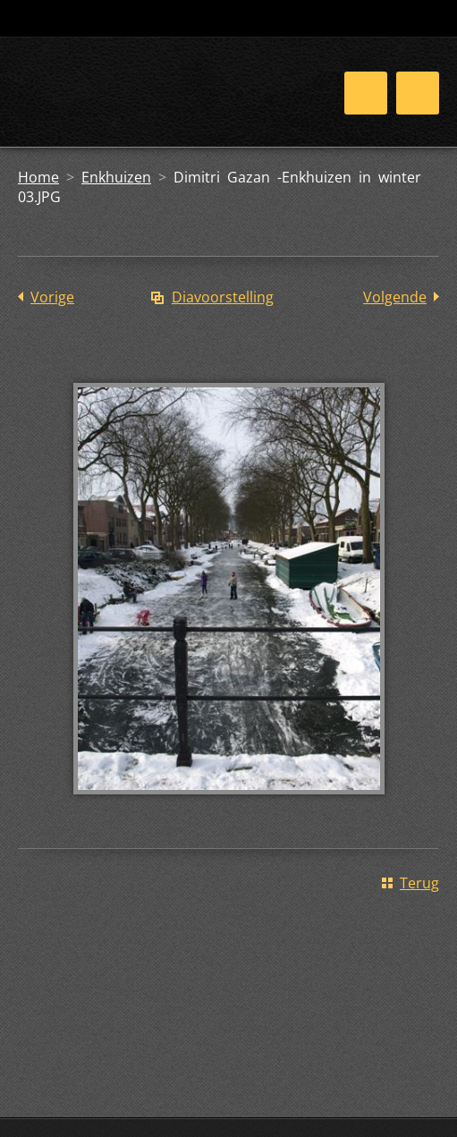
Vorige (52, 297)
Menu (417, 93)
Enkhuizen (116, 177)
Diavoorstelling (223, 297)
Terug (419, 883)
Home (38, 177)
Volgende (395, 297)
